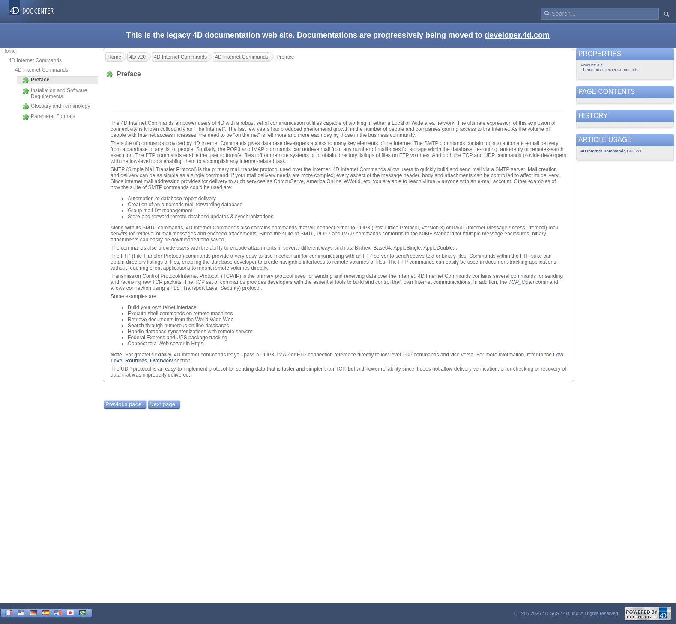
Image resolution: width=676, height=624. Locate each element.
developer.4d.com (517, 35)
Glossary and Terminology (56, 106)
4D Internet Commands (35, 60)
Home (9, 51)
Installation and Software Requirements (55, 93)
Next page (162, 404)
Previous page (123, 404)
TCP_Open (521, 282)
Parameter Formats (49, 116)
